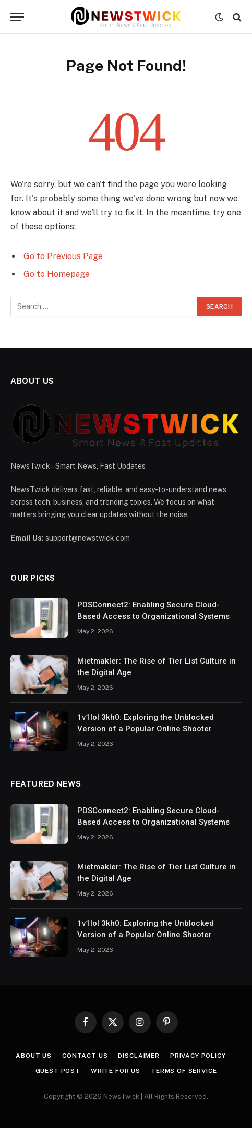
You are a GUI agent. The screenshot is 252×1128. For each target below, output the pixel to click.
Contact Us (84, 1055)
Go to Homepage (56, 274)
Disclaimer (138, 1055)
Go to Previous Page (63, 256)
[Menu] (17, 17)
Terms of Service (184, 1070)
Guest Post (57, 1070)
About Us (34, 1055)
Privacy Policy (198, 1055)
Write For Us (115, 1070)
